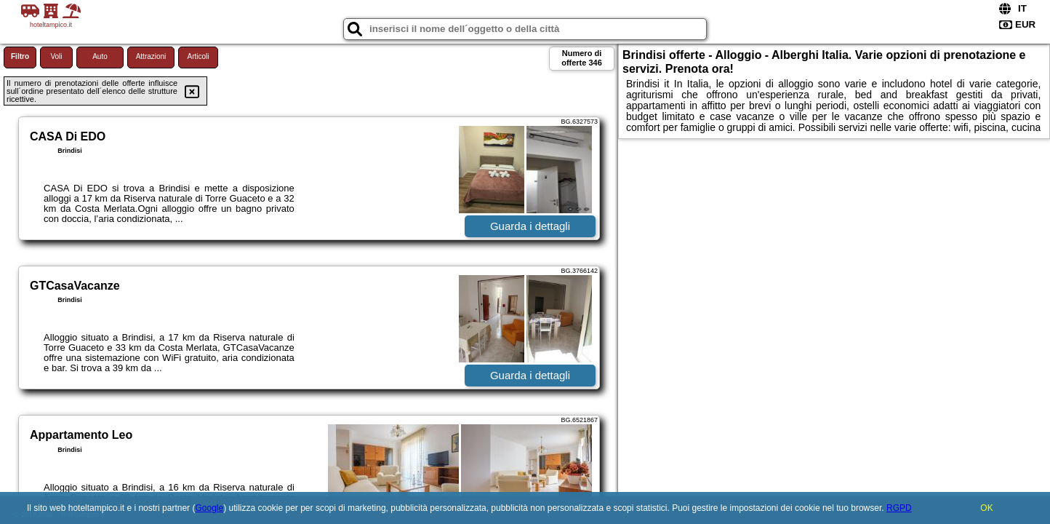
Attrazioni (151, 56)
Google (209, 508)
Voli (56, 56)
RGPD (899, 508)
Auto (100, 56)
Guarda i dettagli (530, 226)
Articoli (198, 56)
